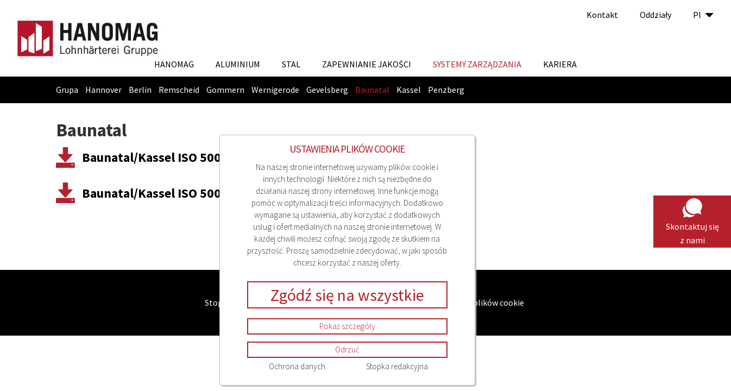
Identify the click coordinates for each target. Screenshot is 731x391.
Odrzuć (347, 349)
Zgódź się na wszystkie (347, 295)
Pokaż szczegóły (347, 326)
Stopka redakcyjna (397, 366)
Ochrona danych (297, 366)
